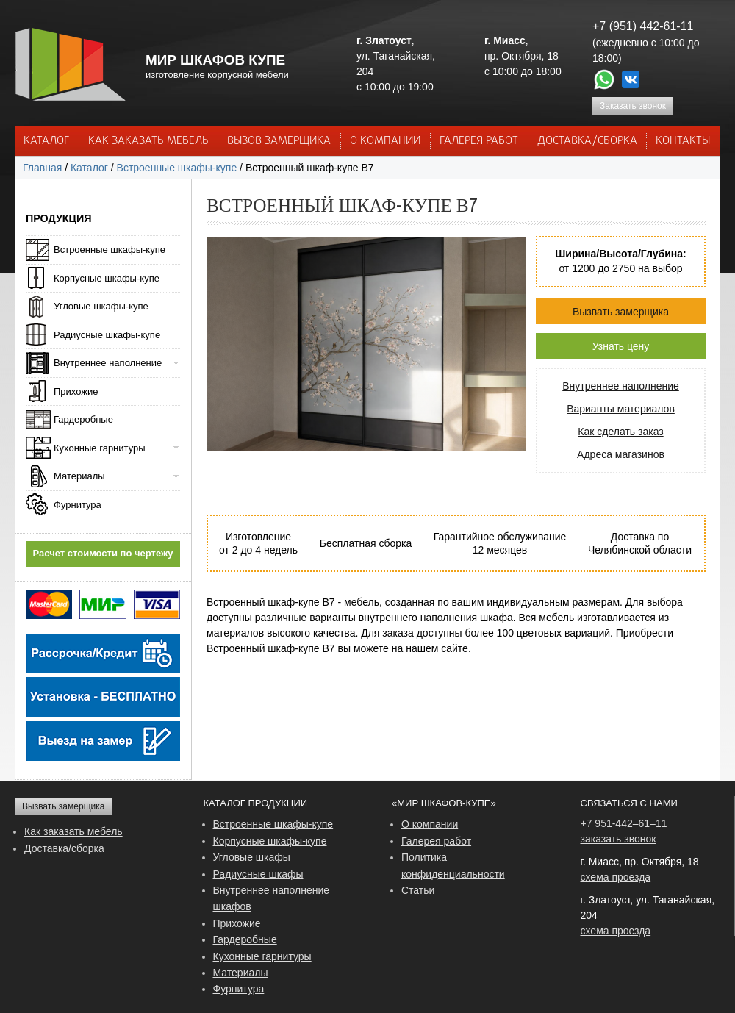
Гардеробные (83, 419)
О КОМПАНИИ (385, 141)
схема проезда (616, 877)
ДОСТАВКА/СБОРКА (587, 141)
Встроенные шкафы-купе (177, 167)
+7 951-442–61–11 (624, 823)
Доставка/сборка (64, 848)
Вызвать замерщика (621, 312)
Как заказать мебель (73, 831)
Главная (42, 167)
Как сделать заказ (620, 431)
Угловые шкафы (251, 857)
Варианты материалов (621, 409)
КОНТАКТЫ (683, 141)
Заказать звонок (633, 106)
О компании (429, 824)
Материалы (79, 476)
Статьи (417, 890)
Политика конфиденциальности (453, 865)
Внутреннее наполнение (620, 386)
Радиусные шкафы (258, 874)
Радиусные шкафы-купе (107, 334)
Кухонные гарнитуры (100, 448)
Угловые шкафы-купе (101, 306)
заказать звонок (618, 839)
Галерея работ (479, 141)
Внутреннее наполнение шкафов (271, 898)
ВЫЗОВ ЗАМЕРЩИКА (279, 141)
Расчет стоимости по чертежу (103, 553)
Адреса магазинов (620, 454)
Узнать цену (621, 346)
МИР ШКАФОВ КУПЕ (215, 60)
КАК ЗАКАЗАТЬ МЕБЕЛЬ (148, 141)
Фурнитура (77, 504)
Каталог (46, 141)
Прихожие (76, 391)
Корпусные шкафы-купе (106, 278)
